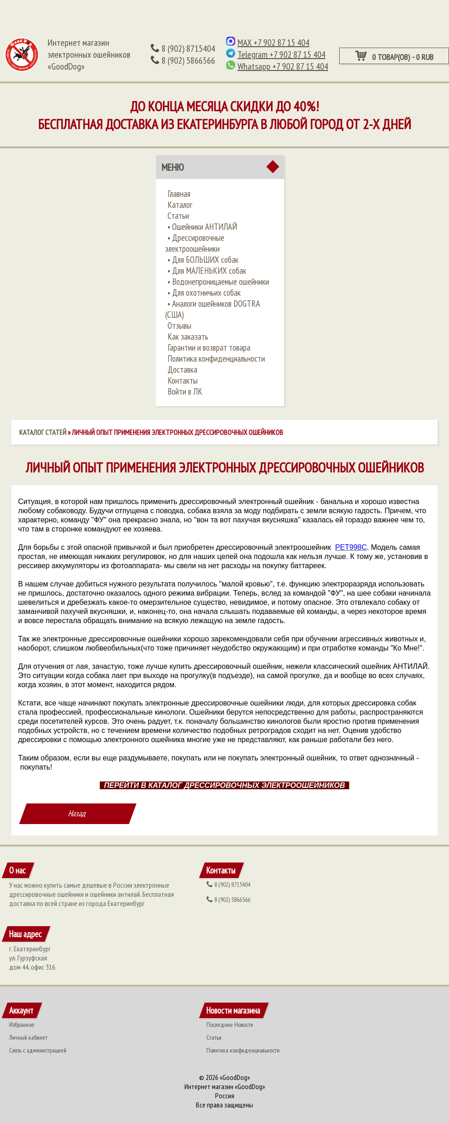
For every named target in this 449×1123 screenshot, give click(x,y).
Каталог (180, 204)
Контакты (183, 380)
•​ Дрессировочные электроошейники (194, 243)
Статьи (178, 215)
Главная (179, 193)
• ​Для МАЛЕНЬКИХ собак (207, 270)
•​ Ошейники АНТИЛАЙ (202, 226)
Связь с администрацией (37, 1050)
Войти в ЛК (185, 391)
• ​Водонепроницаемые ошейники (218, 281)
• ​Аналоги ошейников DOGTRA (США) (212, 309)
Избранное (21, 1024)
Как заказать (188, 336)
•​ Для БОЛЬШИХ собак (203, 259)
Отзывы (179, 325)
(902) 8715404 (183, 48)
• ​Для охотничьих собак (204, 292)
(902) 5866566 (183, 60)
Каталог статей (42, 432)
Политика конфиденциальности (216, 358)
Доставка (182, 369)
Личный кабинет (28, 1037)
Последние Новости (229, 1024)
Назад (78, 813)
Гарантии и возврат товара (209, 347)
